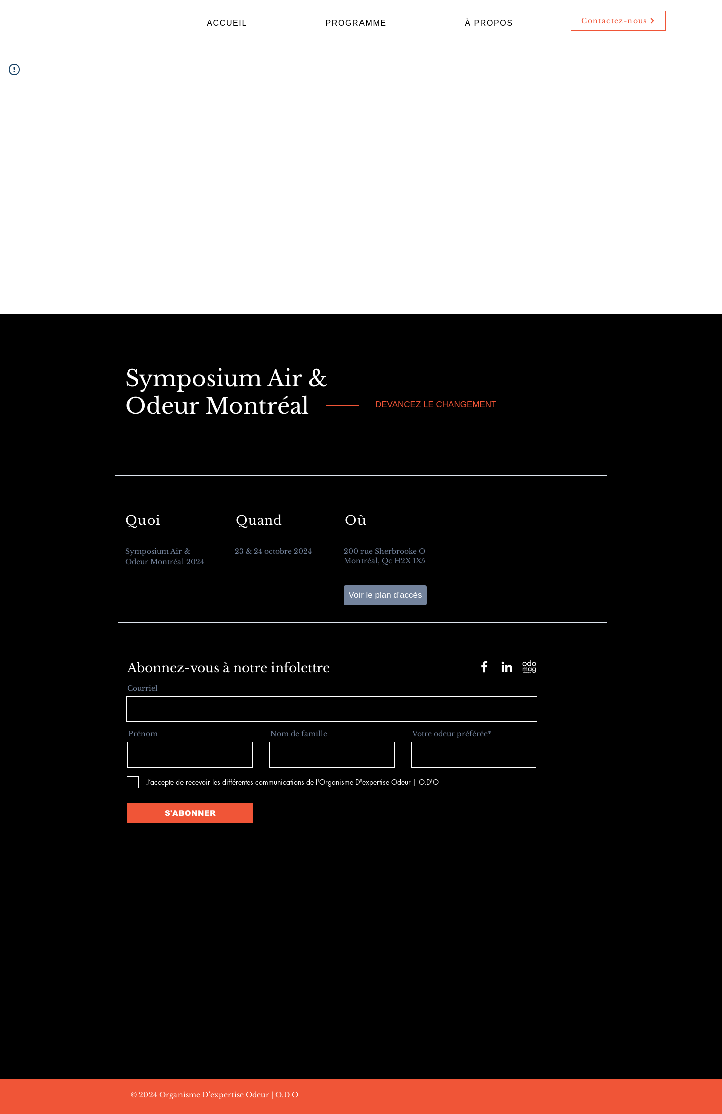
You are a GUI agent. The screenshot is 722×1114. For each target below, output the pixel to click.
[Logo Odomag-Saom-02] (529, 666)
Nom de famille (298, 733)
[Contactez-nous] (618, 21)
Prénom (143, 733)
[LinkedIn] (506, 666)
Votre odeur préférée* (451, 733)
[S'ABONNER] (190, 813)
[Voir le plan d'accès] (385, 595)
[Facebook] (484, 666)
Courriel (142, 688)
